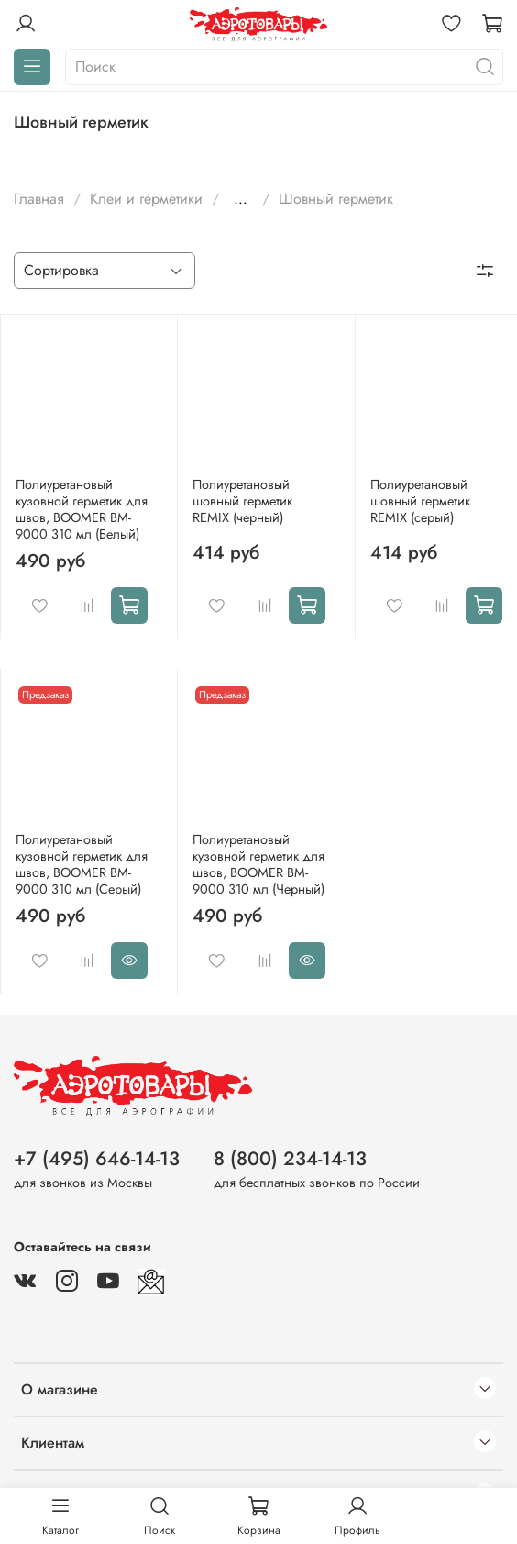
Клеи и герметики (146, 198)
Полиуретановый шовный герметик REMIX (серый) (420, 501)
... (241, 199)
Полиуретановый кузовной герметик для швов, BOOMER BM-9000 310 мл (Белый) (82, 509)
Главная (39, 198)
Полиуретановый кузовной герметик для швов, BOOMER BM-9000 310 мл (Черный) (258, 864)
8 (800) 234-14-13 (290, 1158)
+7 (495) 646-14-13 (97, 1158)
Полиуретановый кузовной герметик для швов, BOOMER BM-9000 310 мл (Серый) (82, 864)
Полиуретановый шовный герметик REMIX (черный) (242, 501)
